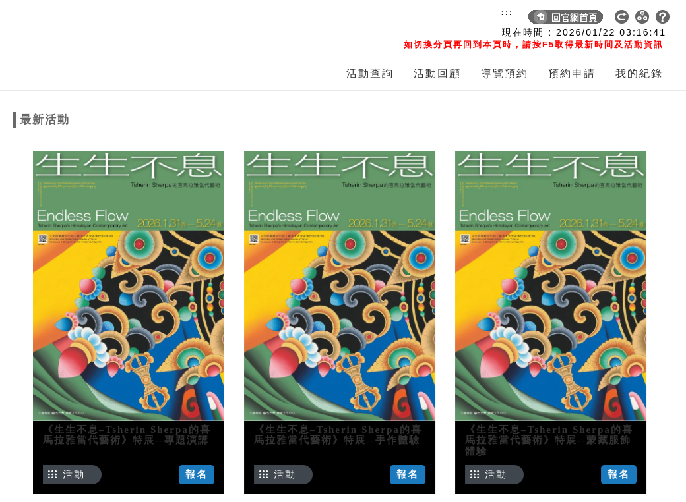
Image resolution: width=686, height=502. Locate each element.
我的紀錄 (639, 73)
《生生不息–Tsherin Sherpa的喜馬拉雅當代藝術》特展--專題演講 (127, 435)
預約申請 (572, 73)
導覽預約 (504, 73)
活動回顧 (437, 73)
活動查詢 (370, 73)
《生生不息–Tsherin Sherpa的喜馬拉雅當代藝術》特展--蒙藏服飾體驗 (531, 440)
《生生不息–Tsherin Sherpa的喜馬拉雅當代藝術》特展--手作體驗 (329, 435)
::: (507, 12)
